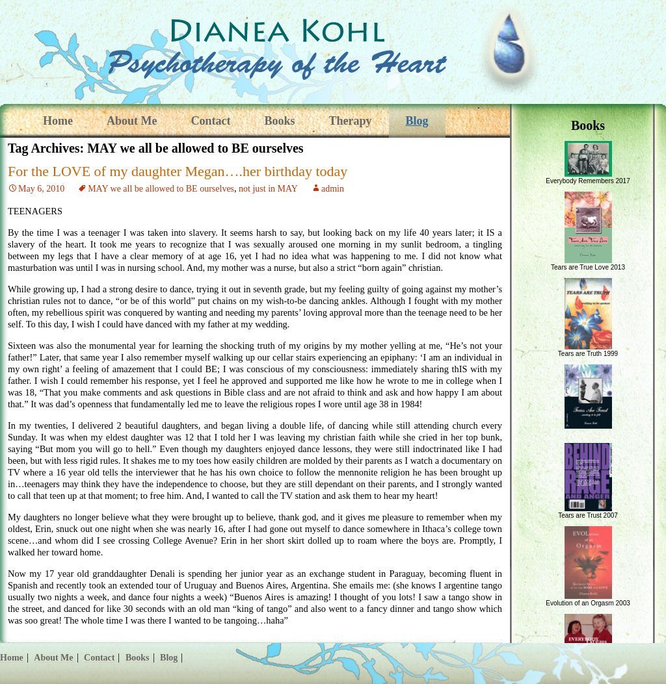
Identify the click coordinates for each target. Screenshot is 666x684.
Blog (417, 120)
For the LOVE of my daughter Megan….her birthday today (177, 171)
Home (58, 120)
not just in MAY (268, 189)
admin (332, 189)
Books (279, 120)
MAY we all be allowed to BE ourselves (161, 189)
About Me (132, 120)
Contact (210, 120)
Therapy (350, 120)
